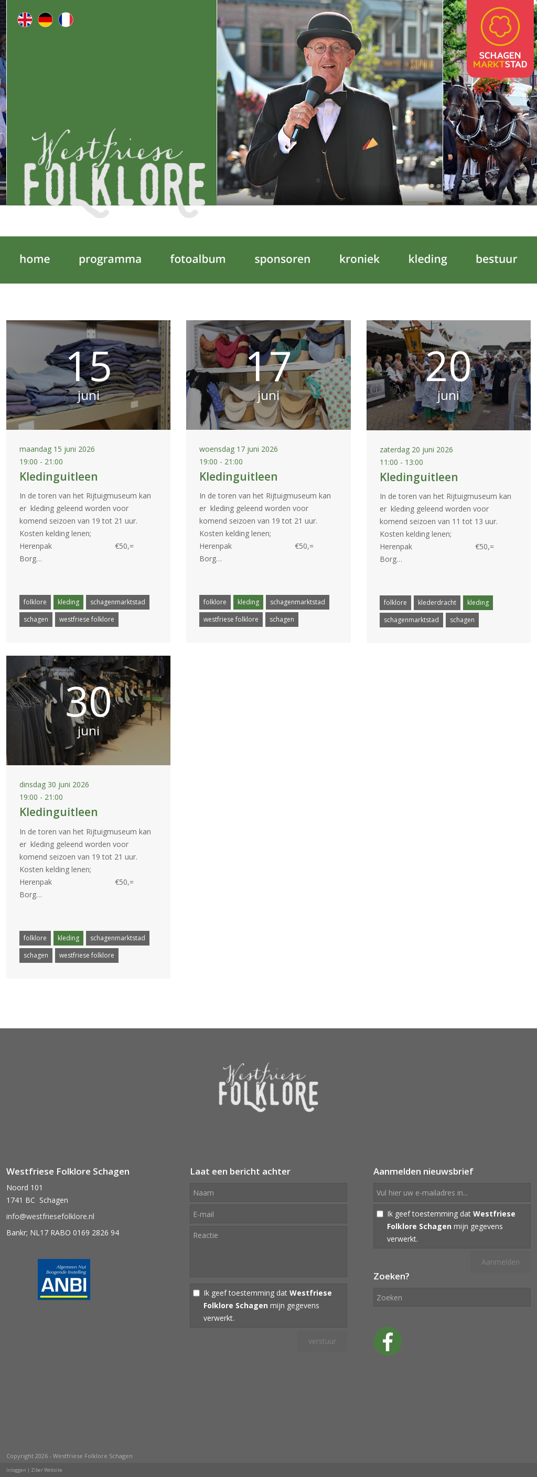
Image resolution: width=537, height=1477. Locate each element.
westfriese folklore (86, 619)
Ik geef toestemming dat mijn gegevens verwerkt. (267, 1305)
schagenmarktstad (117, 602)
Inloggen (16, 1470)
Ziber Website (46, 1470)
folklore (35, 602)
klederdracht (437, 602)
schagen (36, 619)
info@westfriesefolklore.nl (50, 1216)
